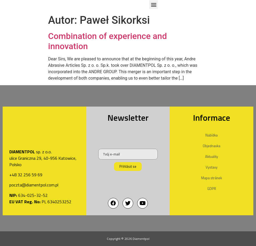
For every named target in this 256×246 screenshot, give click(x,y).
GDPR (211, 188)
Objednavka (211, 146)
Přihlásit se (127, 166)
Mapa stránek (211, 178)
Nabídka (211, 135)
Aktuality (211, 156)
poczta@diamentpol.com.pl (33, 185)
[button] (153, 4)
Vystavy (211, 167)
